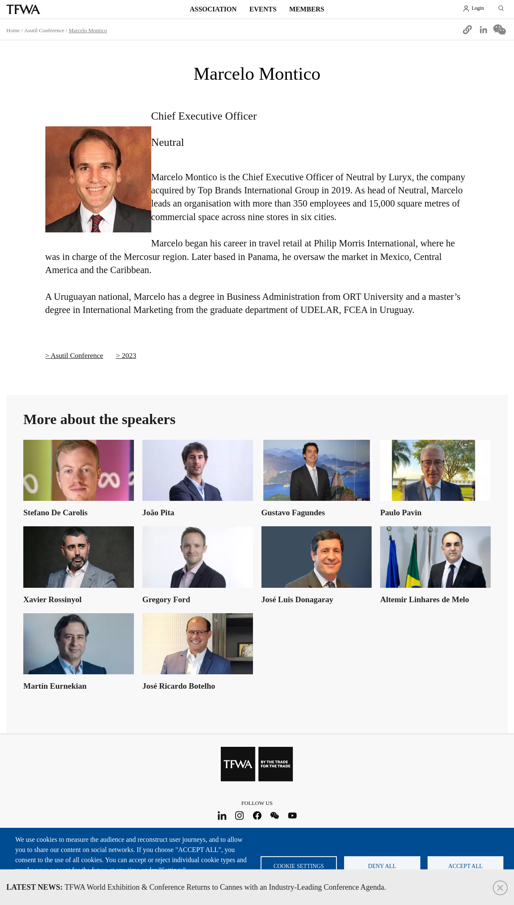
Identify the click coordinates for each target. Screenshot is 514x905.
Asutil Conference (76, 356)
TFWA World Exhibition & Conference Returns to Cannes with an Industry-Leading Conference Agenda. (196, 887)
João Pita (158, 512)
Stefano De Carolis (55, 512)
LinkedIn (222, 815)
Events (263, 9)
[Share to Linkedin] (483, 29)
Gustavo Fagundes (293, 512)
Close (500, 887)
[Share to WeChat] (499, 29)
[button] (467, 29)
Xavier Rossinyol (52, 599)
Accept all (465, 866)
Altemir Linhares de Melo (424, 599)
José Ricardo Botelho (178, 686)
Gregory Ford (166, 599)
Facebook (257, 815)
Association (213, 9)
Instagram (239, 815)
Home (13, 30)
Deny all (382, 866)
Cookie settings (298, 866)
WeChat (275, 815)
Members (307, 9)
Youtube (292, 815)
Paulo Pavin (401, 512)
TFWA (23, 9)
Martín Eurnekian (54, 686)
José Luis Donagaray (297, 599)
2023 (129, 356)
